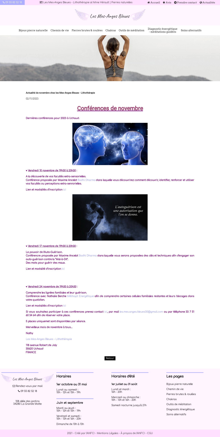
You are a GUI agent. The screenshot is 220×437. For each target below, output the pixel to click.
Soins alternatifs (191, 30)
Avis (167, 2)
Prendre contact (185, 2)
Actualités (207, 2)
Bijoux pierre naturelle (33, 30)
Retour (110, 358)
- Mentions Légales (106, 433)
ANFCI (91, 433)
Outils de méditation (131, 30)
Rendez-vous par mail (28, 386)
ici (64, 189)
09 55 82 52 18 (12, 2)
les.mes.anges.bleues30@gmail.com (141, 312)
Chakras (110, 30)
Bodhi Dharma (86, 180)
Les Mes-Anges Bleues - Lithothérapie (49, 339)
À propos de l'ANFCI (133, 433)
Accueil (153, 2)
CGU (150, 433)
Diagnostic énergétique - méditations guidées (162, 30)
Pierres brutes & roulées (87, 30)
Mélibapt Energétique (80, 296)
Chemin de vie (60, 30)
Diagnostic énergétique (180, 409)
